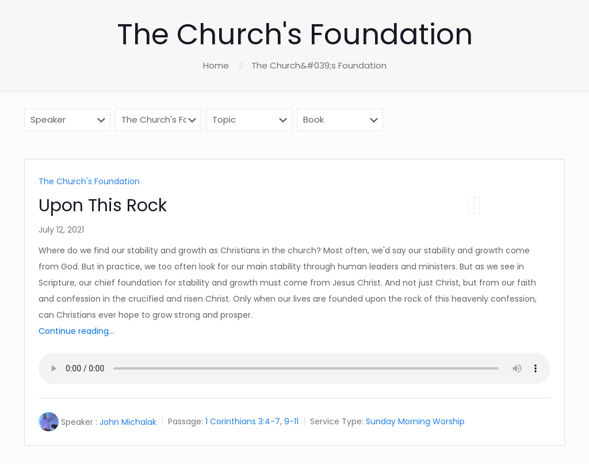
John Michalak (128, 422)
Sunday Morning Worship (415, 422)
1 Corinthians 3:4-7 (242, 422)
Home (216, 65)
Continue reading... (76, 331)
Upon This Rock (103, 205)
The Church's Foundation (89, 181)
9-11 (291, 422)
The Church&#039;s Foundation (319, 65)
